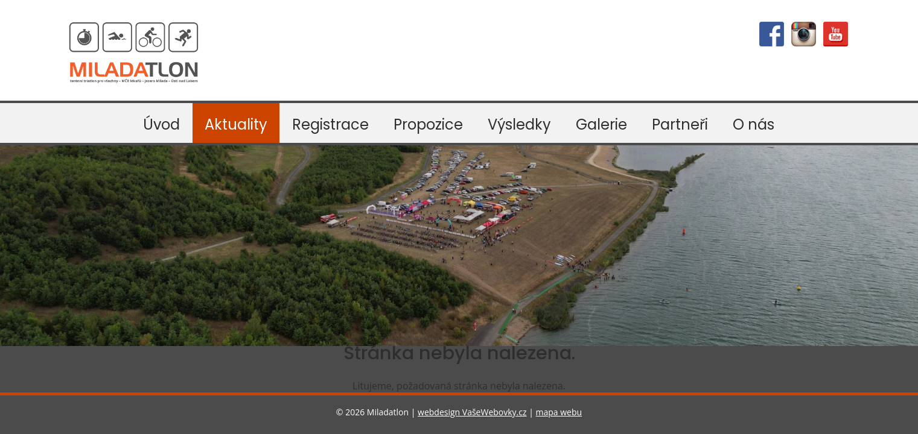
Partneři (680, 124)
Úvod (161, 124)
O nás (753, 124)
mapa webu (559, 412)
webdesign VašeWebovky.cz (472, 412)
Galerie (601, 124)
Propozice (428, 124)
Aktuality (236, 124)
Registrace (330, 124)
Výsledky (519, 124)
